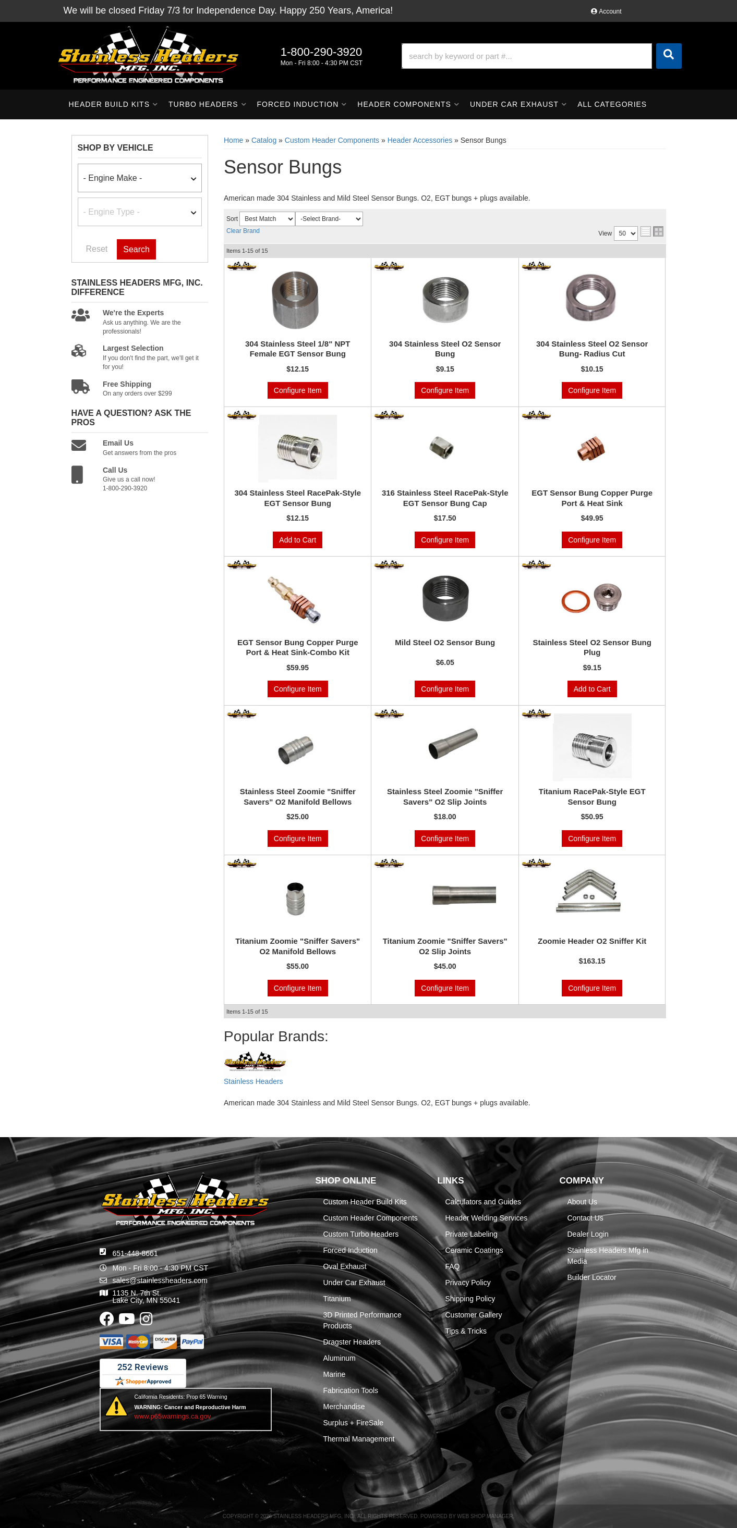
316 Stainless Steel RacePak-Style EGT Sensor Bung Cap (445, 498)
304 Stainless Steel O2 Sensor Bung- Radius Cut (592, 349)
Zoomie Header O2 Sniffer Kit (592, 940)
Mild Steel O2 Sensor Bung (445, 642)
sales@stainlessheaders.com (160, 1280)
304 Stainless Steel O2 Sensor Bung (445, 349)
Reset (97, 248)
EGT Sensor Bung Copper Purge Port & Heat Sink (592, 498)
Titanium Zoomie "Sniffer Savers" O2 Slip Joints (445, 946)
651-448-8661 (135, 1253)
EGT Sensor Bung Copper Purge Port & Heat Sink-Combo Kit (297, 647)
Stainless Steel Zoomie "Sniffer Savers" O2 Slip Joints (445, 796)
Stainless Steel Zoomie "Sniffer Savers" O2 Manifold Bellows (298, 796)
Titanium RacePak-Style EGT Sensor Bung (592, 796)
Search (136, 249)
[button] (541, 56)
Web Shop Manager (485, 1516)
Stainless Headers (253, 1081)
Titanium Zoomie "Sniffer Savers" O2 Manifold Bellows (297, 946)
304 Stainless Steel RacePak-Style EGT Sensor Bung (297, 498)
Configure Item (298, 390)
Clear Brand (243, 231)
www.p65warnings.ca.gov (173, 1416)
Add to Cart (297, 540)
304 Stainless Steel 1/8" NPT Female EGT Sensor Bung (297, 349)
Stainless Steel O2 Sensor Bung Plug (592, 647)
